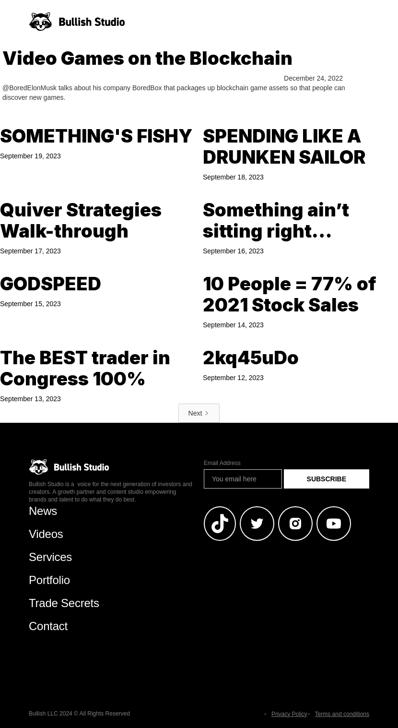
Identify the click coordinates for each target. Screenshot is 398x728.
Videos (46, 533)
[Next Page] (199, 413)
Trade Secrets (64, 603)
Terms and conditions (342, 714)
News (43, 510)
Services (50, 556)
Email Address (222, 463)
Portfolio (49, 579)
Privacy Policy (289, 714)
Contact (48, 626)
